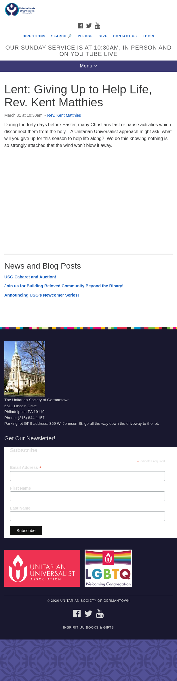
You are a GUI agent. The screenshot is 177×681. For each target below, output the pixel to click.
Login (148, 36)
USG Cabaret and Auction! (30, 277)
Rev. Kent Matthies (64, 115)
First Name (20, 488)
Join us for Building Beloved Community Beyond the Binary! (63, 286)
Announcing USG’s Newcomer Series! (41, 295)
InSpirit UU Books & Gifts (88, 627)
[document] (88, 196)
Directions (34, 36)
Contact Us (125, 36)
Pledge (85, 36)
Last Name (20, 508)
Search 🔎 (61, 36)
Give (102, 36)
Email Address (25, 467)
